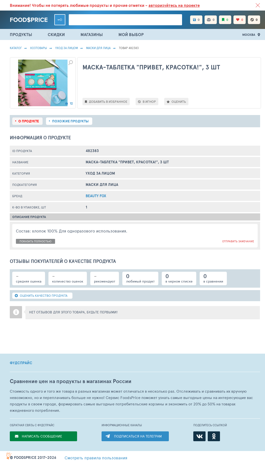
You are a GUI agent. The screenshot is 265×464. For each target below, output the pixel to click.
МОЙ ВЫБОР (131, 34)
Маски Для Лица (98, 48)
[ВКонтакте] (199, 436)
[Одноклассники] (214, 436)
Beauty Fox (96, 196)
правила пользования (96, 457)
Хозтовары (38, 48)
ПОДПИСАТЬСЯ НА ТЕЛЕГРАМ (138, 436)
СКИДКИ (56, 34)
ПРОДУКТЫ (21, 34)
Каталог (16, 48)
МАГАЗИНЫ (92, 34)
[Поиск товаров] (125, 19)
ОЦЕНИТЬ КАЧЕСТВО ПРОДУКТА (41, 295)
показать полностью (35, 241)
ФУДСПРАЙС (21, 363)
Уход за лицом (66, 48)
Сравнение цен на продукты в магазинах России (70, 381)
